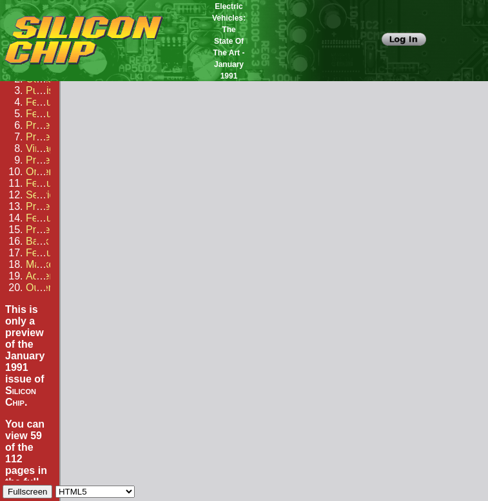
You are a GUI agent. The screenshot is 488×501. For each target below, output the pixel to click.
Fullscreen (27, 491)
